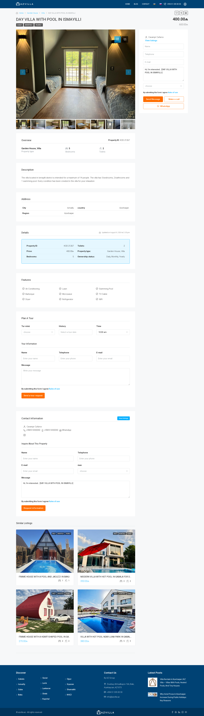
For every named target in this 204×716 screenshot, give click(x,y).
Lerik (44, 683)
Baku (20, 695)
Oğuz (69, 679)
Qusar (45, 678)
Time (98, 326)
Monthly (28, 25)
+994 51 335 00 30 (172, 4)
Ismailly (21, 684)
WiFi (101, 299)
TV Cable (103, 294)
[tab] (117, 39)
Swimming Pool (106, 289)
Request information (33, 508)
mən (80, 465)
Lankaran (46, 688)
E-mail (99, 352)
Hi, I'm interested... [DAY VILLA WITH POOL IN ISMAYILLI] (75, 489)
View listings (123, 418)
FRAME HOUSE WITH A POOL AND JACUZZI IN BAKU (44, 576)
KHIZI (69, 695)
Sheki (44, 694)
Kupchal (46, 699)
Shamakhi (71, 689)
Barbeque (30, 294)
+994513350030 (33, 430)
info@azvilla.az (113, 697)
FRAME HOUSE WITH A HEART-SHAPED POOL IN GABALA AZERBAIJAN (53, 636)
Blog (136, 4)
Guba (20, 689)
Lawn (64, 289)
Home (127, 4)
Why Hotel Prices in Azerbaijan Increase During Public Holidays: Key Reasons (173, 697)
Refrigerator (67, 299)
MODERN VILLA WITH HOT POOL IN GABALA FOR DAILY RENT (110, 576)
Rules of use (54, 389)
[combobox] (38, 332)
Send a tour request (33, 395)
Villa (43, 13)
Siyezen (70, 684)
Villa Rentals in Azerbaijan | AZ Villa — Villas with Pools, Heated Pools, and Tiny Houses (173, 682)
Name (24, 352)
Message (25, 365)
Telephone (64, 352)
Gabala (21, 679)
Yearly (38, 25)
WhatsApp (66, 430)
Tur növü (25, 326)
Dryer (28, 299)
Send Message (153, 99)
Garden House (32, 13)
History (62, 326)
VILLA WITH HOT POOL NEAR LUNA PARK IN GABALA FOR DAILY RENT (114, 636)
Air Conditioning (33, 289)
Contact (145, 4)
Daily (19, 25)
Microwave (67, 294)
